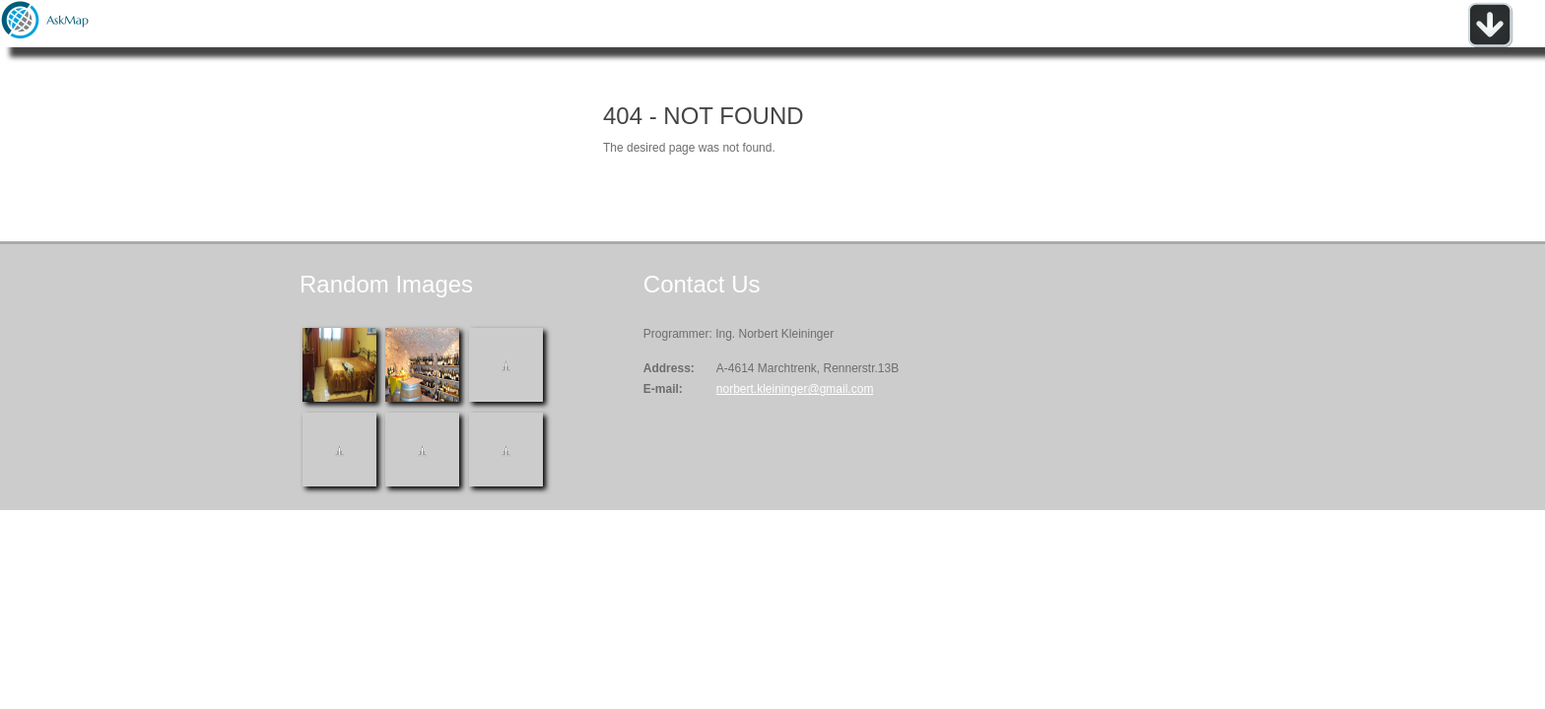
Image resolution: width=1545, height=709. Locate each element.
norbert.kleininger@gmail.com (795, 389)
